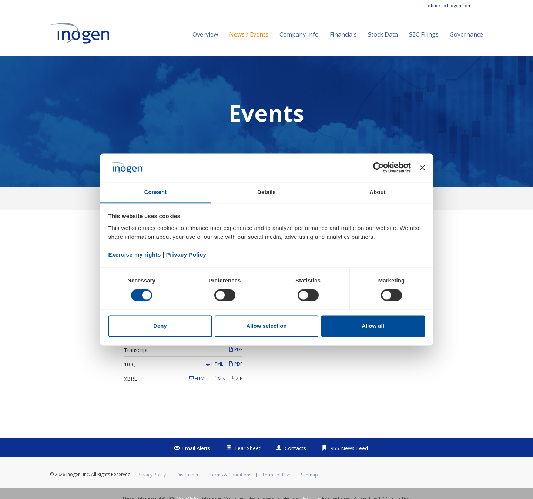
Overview (205, 34)
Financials (343, 34)
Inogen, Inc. (78, 491)
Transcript (136, 365)
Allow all (373, 326)
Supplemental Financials (152, 351)
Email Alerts (196, 464)
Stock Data (383, 34)
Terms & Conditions (230, 491)
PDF (235, 351)
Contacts (295, 464)
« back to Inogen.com (450, 5)
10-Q (130, 380)
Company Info (299, 34)
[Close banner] (422, 167)
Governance (466, 34)
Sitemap (309, 491)
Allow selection (266, 326)
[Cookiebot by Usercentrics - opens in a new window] (378, 167)
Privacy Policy (152, 491)
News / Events (248, 34)
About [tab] (377, 192)
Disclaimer (188, 491)
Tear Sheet (247, 464)
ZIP (236, 394)
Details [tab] (266, 192)
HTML (214, 379)
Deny (160, 326)
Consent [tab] (155, 192)
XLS (218, 394)
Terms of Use (276, 491)
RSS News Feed (349, 464)
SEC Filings (424, 34)
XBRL (130, 394)
